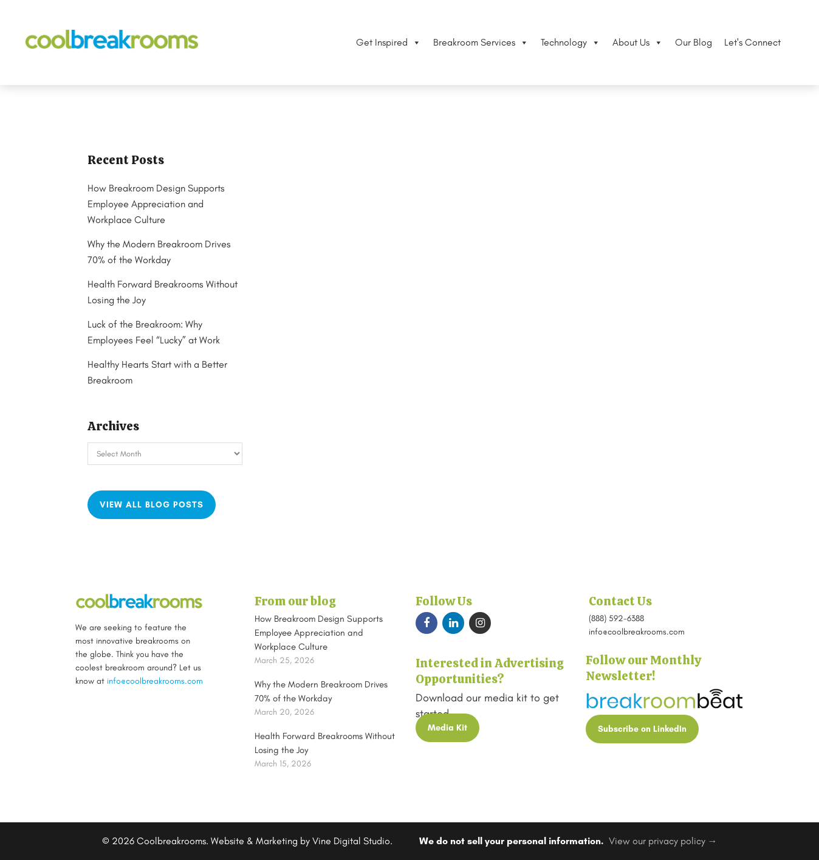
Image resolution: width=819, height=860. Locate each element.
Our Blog (686, 42)
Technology (563, 42)
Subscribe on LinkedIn (642, 729)
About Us (630, 42)
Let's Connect (745, 42)
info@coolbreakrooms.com (155, 681)
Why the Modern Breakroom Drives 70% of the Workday (321, 691)
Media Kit (447, 728)
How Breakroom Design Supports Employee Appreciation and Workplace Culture (164, 204)
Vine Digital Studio (351, 841)
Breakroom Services (473, 42)
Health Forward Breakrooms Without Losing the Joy (325, 743)
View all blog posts (152, 505)
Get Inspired (381, 42)
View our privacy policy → (663, 841)
